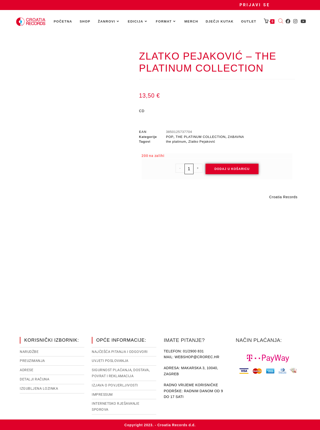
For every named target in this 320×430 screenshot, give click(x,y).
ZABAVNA (236, 137)
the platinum (176, 141)
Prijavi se (255, 5)
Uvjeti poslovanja (110, 360)
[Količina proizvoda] (189, 169)
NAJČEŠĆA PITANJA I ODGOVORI (120, 351)
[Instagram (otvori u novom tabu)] (295, 21)
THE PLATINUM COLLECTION (201, 137)
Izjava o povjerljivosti (115, 385)
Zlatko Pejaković (201, 141)
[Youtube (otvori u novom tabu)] (303, 21)
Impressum (102, 394)
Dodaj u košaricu (232, 169)
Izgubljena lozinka (39, 388)
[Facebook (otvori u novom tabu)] (287, 21)
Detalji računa (34, 379)
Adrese (26, 369)
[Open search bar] (280, 21)
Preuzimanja (32, 360)
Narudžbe (29, 351)
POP (170, 137)
